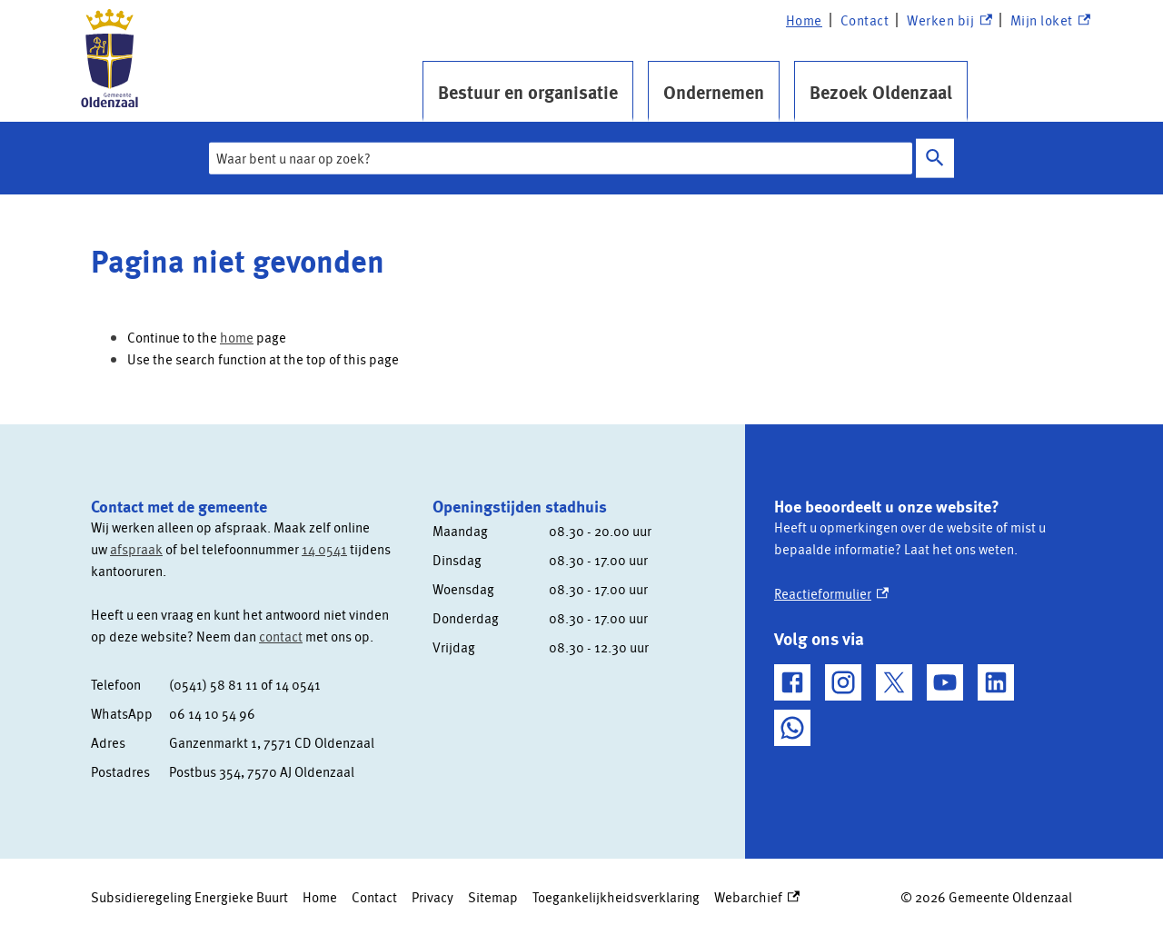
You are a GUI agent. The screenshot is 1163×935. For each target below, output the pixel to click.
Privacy (432, 897)
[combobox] (560, 158)
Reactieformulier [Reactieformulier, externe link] (831, 593)
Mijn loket (1050, 20)
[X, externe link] (894, 682)
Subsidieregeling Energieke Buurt (189, 897)
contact (281, 636)
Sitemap (493, 897)
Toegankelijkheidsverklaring (616, 897)
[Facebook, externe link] (792, 682)
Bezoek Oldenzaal (881, 91)
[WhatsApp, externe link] (792, 728)
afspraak (136, 549)
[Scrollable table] (247, 728)
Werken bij (949, 20)
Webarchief (757, 897)
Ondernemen (713, 91)
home (236, 337)
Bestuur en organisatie (528, 91)
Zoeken (935, 158)
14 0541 (324, 549)
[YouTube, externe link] (945, 682)
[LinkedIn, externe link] (996, 682)
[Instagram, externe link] (843, 682)
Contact (865, 20)
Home (804, 20)
